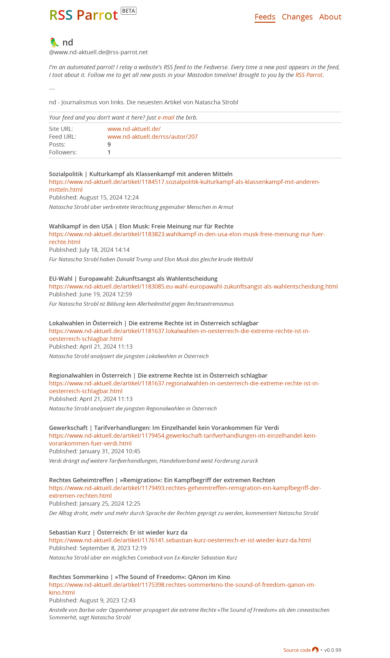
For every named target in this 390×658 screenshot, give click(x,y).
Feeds (265, 16)
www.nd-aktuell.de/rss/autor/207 (152, 136)
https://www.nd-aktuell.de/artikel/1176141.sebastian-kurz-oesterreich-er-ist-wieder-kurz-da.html (180, 540)
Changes (297, 16)
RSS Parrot (309, 75)
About (330, 16)
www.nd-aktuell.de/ (134, 129)
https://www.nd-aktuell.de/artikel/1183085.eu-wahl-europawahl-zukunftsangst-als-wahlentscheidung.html (193, 286)
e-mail (166, 117)
